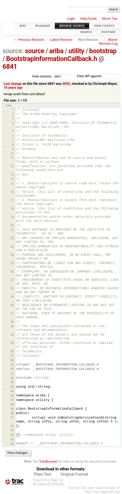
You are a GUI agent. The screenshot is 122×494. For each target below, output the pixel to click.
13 (12, 174)
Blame (113, 40)
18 (12, 208)
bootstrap (103, 51)
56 (12, 443)
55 (12, 439)
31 (12, 313)
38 (12, 360)
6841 (10, 66)
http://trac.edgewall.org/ (102, 492)
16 (12, 191)
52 (12, 426)
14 (12, 179)
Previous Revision (31, 40)
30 (12, 305)
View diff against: (98, 76)
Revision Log (108, 44)
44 (12, 386)
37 (12, 356)
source (34, 51)
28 (12, 288)
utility (76, 51)
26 (12, 271)
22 (12, 238)
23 (12, 246)
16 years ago (13, 88)
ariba (56, 51)
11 (12, 158)
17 (12, 200)
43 (12, 382)
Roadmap (42, 26)
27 (12, 280)
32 (12, 321)
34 (12, 334)
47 (12, 400)
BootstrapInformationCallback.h (51, 59)
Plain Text (42, 474)
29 (12, 296)
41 (12, 373)
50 (12, 413)
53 (12, 430)
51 (12, 417)
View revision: (42, 76)
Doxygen (108, 32)
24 (12, 255)
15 (12, 183)
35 (12, 343)
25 (12, 263)
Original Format (74, 474)
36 (12, 351)
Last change (13, 84)
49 (12, 409)
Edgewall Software (51, 484)
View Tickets (104, 26)
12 (12, 166)
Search (86, 32)
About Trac (110, 19)
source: (13, 51)
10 (12, 153)
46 (12, 395)
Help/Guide (88, 19)
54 (12, 434)
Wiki (22, 26)
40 (12, 369)
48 (12, 404)
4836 (66, 84)
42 (12, 378)
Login (71, 19)
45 (12, 391)
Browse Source (72, 26)
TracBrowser (48, 462)
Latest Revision (61, 40)
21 (12, 230)
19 (12, 217)
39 (12, 364)
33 (12, 326)
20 (12, 225)
